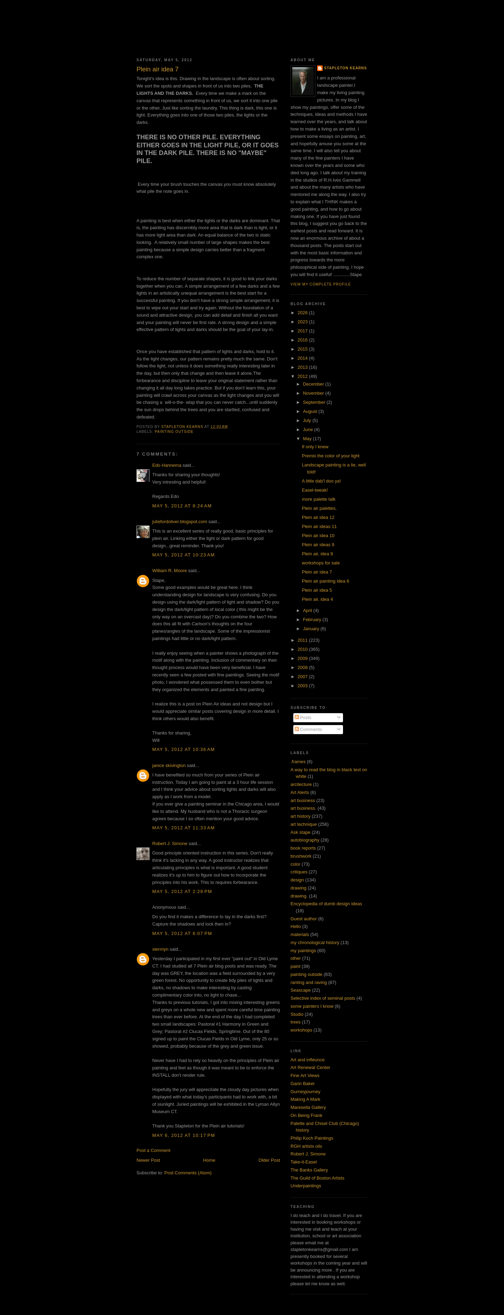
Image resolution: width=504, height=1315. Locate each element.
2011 (303, 640)
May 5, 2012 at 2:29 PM (182, 891)
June (308, 429)
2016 (303, 340)
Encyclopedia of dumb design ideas (326, 903)
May (308, 438)
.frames (298, 761)
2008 (303, 667)
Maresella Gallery (308, 1107)
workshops (301, 1030)
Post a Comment (153, 1150)
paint (295, 966)
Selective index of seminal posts (322, 998)
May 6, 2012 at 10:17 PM (183, 1135)
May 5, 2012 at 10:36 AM (183, 749)
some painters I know (312, 1006)
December (314, 384)
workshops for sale (321, 562)
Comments (308, 729)
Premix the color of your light (330, 455)
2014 (303, 358)
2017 (303, 330)
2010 (303, 649)
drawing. (299, 896)
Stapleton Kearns (345, 68)
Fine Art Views (305, 1075)
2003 (303, 685)
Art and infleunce (307, 1059)
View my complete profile (320, 284)
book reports (303, 848)
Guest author (303, 918)
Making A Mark (305, 1099)
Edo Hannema (166, 465)
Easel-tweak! (315, 490)
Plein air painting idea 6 (325, 581)
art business (302, 800)
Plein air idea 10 (318, 535)
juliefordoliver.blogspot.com (179, 521)
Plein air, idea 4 (317, 599)
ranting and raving (308, 982)
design (297, 879)
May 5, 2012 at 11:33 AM (183, 827)
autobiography (304, 840)
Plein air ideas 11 (319, 526)
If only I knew (315, 446)
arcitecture (301, 784)
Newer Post (148, 1160)
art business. (303, 808)
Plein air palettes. (319, 508)
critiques (298, 871)
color (295, 864)
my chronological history (314, 942)
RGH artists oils (306, 1146)
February (313, 619)
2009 (303, 658)
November (314, 393)
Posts (303, 717)
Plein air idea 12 (318, 517)
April (308, 610)
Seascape (300, 990)
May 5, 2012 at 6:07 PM (182, 933)
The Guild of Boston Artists (317, 1178)
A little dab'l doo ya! (321, 481)
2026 (303, 312)
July (308, 420)
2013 (303, 367)
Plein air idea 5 (317, 590)
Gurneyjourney (305, 1091)
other (295, 958)
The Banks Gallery (309, 1170)
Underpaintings (305, 1185)
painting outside (174, 432)
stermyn (160, 949)
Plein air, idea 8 (317, 553)
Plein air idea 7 (317, 572)
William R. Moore (169, 570)
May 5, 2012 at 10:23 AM (183, 554)
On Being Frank (306, 1115)
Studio (296, 1014)
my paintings (303, 950)
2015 (303, 349)
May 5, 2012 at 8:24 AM (182, 505)
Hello (295, 926)
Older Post (269, 1160)
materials (299, 934)
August (310, 411)
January (312, 628)
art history (300, 816)
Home (209, 1160)
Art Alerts (299, 792)
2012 (303, 376)
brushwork (301, 856)
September (315, 402)
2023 (303, 321)
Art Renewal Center (310, 1067)
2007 (303, 676)
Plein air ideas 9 (318, 544)
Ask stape (300, 832)
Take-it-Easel (303, 1162)
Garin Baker (302, 1083)
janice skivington (169, 765)
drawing (298, 888)
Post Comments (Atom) (188, 1172)
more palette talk (318, 499)
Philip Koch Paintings (311, 1138)
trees (295, 1022)
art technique (303, 824)
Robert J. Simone (169, 843)
